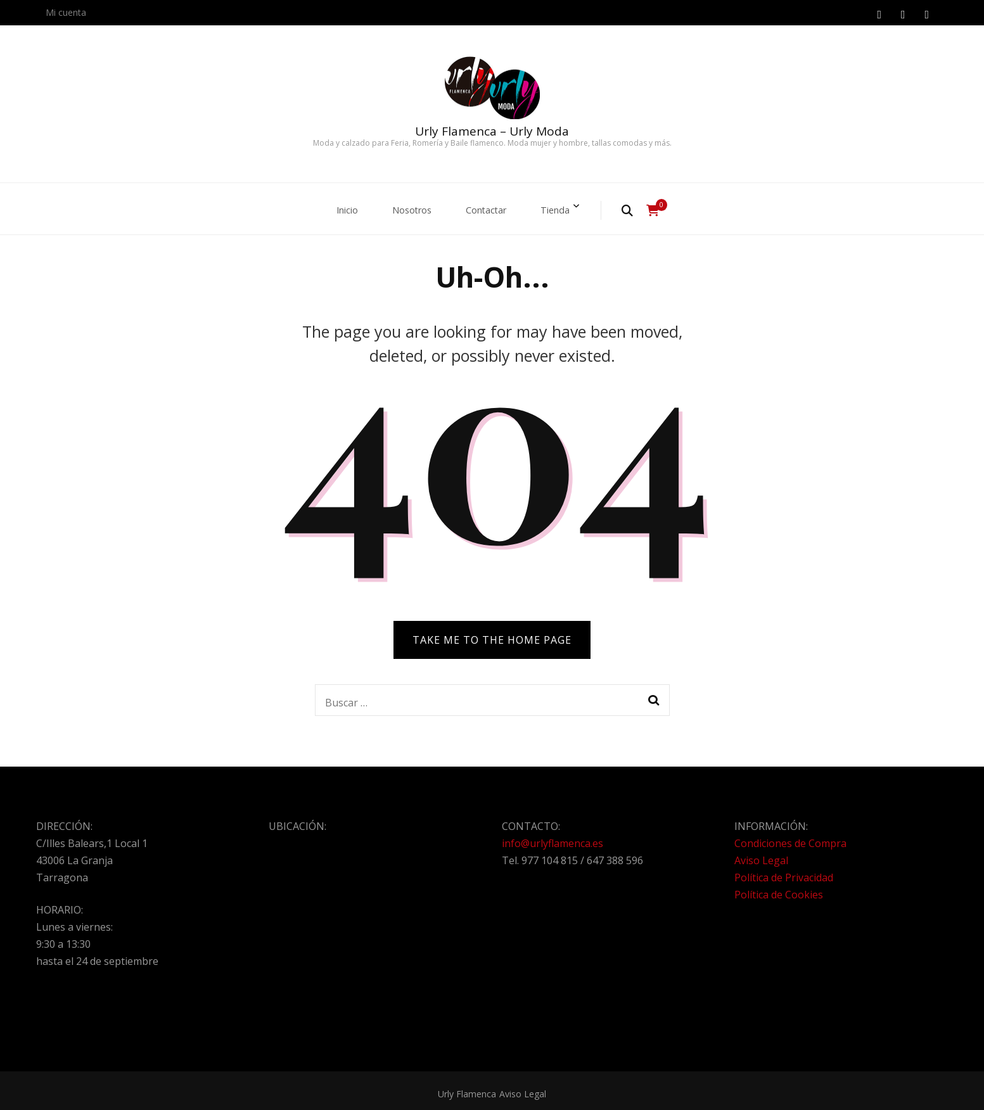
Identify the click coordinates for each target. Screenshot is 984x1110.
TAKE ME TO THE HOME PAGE (492, 634)
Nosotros (408, 207)
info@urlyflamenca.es (552, 837)
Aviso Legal (761, 854)
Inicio (339, 207)
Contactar (489, 207)
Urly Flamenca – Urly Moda (492, 131)
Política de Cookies (778, 888)
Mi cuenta (66, 12)
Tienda (563, 207)
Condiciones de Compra (790, 837)
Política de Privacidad (783, 871)
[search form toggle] (637, 207)
